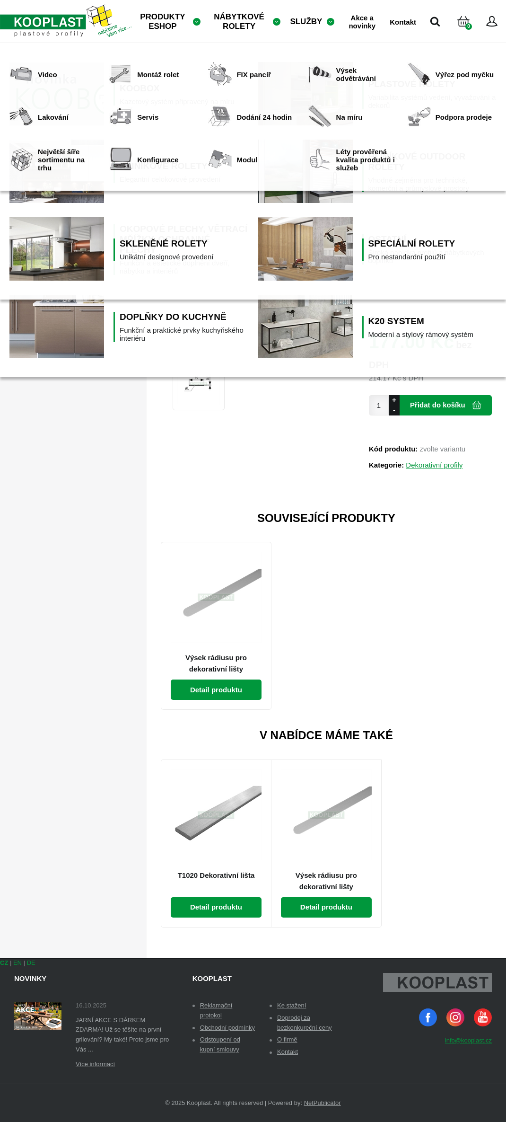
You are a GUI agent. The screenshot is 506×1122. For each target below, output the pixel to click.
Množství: (385, 226)
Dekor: (380, 183)
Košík (471, 33)
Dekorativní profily (434, 465)
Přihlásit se (492, 21)
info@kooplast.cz (468, 1040)
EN (17, 962)
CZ (4, 962)
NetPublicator (322, 1102)
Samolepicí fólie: (397, 269)
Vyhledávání (435, 21)
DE (31, 962)
